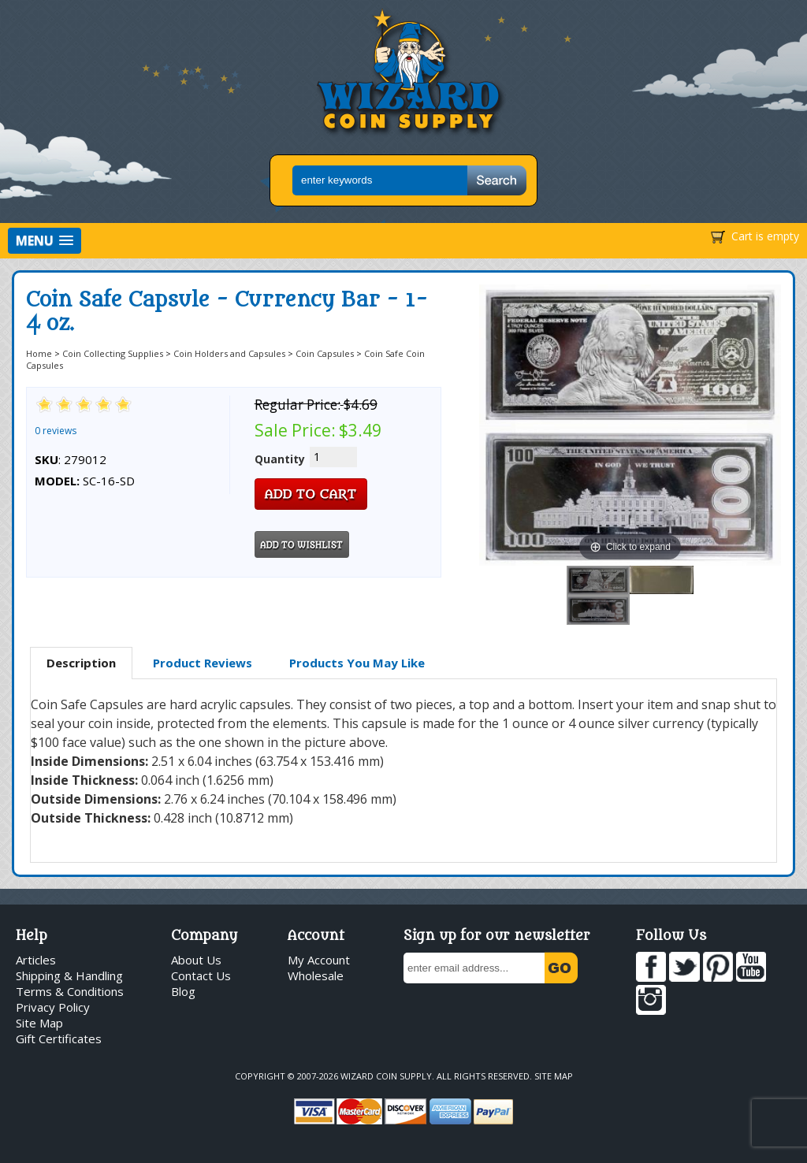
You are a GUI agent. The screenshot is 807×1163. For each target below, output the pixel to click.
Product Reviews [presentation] (202, 663)
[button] (44, 241)
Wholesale (316, 975)
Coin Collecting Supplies (112, 353)
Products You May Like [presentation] (357, 663)
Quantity (280, 458)
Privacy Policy (53, 1007)
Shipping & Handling (69, 975)
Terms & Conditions (70, 991)
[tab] (81, 663)
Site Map (39, 1023)
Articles (36, 960)
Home (39, 353)
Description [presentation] (81, 663)
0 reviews (55, 430)
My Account (319, 960)
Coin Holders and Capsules (229, 353)
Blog (183, 991)
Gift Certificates (59, 1038)
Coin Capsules (325, 353)
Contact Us (201, 975)
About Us (196, 960)
